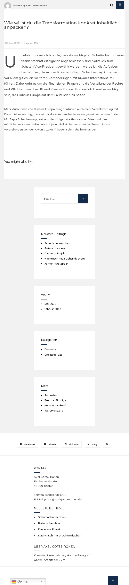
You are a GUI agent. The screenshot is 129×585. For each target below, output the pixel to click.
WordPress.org (54, 410)
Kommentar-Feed (55, 405)
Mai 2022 (50, 304)
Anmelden (51, 395)
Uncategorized (54, 354)
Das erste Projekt (55, 253)
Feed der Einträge (55, 400)
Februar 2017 (53, 309)
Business (50, 349)
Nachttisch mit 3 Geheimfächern (65, 258)
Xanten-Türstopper (56, 263)
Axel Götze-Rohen (36, 5)
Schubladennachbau (57, 243)
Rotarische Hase (55, 248)
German (20, 581)
